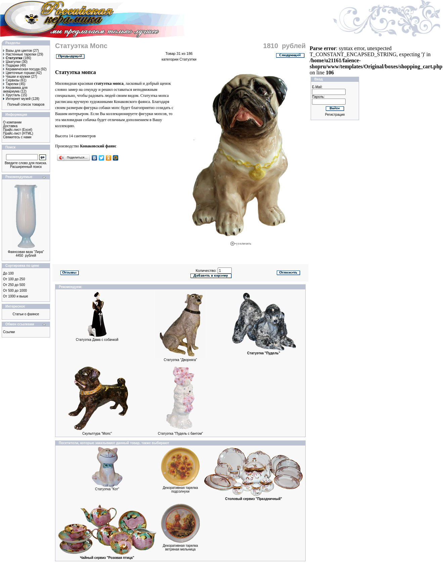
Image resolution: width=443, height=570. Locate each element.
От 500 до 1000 (15, 290)
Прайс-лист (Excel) (17, 130)
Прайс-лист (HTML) (18, 133)
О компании (12, 122)
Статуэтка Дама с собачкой (97, 340)
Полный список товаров (26, 104)
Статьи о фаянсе (26, 314)
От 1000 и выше (15, 296)
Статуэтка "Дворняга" (180, 360)
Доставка (10, 126)
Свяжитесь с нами (17, 137)
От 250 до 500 (14, 285)
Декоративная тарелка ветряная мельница (180, 547)
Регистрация (335, 114)
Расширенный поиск (26, 167)
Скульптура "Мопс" (97, 433)
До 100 (8, 273)
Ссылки (9, 332)
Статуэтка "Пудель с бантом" (180, 433)
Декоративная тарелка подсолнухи (180, 489)
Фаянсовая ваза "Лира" (26, 252)
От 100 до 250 (14, 279)
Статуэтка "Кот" (107, 489)
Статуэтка (149, 95)
